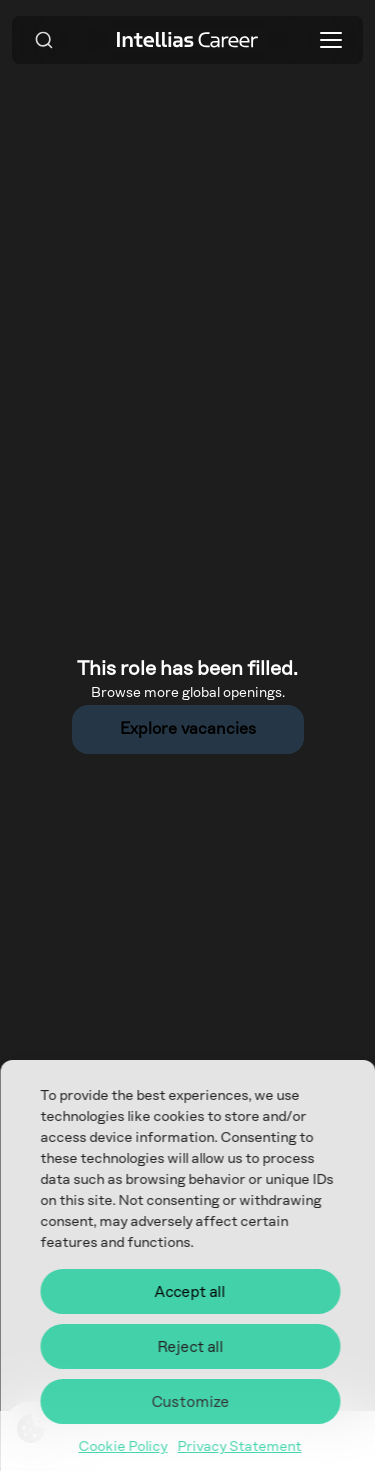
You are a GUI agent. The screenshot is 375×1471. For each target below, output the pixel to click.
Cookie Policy (123, 1447)
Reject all (190, 1347)
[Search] (44, 40)
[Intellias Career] (188, 39)
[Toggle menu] (331, 40)
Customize (190, 1402)
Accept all (190, 1292)
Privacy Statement (240, 1447)
